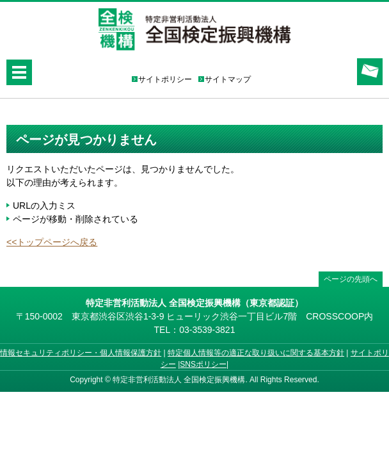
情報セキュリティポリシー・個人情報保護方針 (80, 352)
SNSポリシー (203, 364)
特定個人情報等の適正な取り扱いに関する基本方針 (256, 352)
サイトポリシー (165, 79)
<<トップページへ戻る (51, 242)
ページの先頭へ (350, 279)
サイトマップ (228, 79)
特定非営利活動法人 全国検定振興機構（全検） (194, 30)
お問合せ (370, 71)
